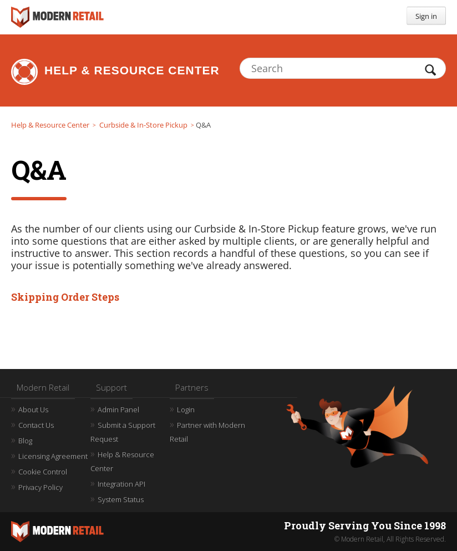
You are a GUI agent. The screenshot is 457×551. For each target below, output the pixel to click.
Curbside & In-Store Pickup (143, 125)
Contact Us (36, 425)
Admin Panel (118, 409)
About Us (33, 409)
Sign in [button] (426, 16)
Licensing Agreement (53, 456)
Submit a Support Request (122, 432)
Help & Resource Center (132, 70)
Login (186, 409)
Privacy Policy (40, 487)
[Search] (343, 68)
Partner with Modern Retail (207, 432)
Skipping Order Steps (65, 297)
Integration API (121, 484)
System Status (121, 499)
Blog (25, 441)
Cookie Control (42, 472)
